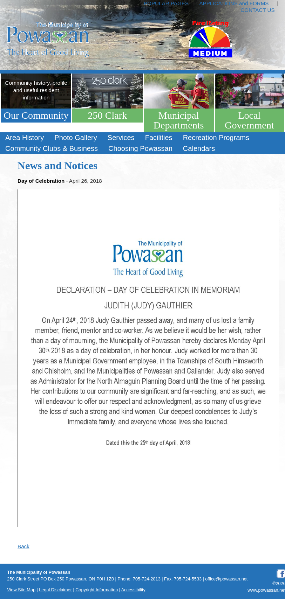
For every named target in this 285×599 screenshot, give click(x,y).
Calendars (199, 148)
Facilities (158, 137)
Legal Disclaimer (55, 589)
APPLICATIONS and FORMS (234, 3)
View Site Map (21, 589)
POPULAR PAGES (166, 3)
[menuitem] (24, 137)
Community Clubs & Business (51, 148)
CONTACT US (257, 10)
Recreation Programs (216, 137)
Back (23, 546)
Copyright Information (96, 589)
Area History (24, 137)
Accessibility (133, 589)
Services (121, 137)
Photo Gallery (75, 137)
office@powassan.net (226, 579)
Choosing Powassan (140, 148)
